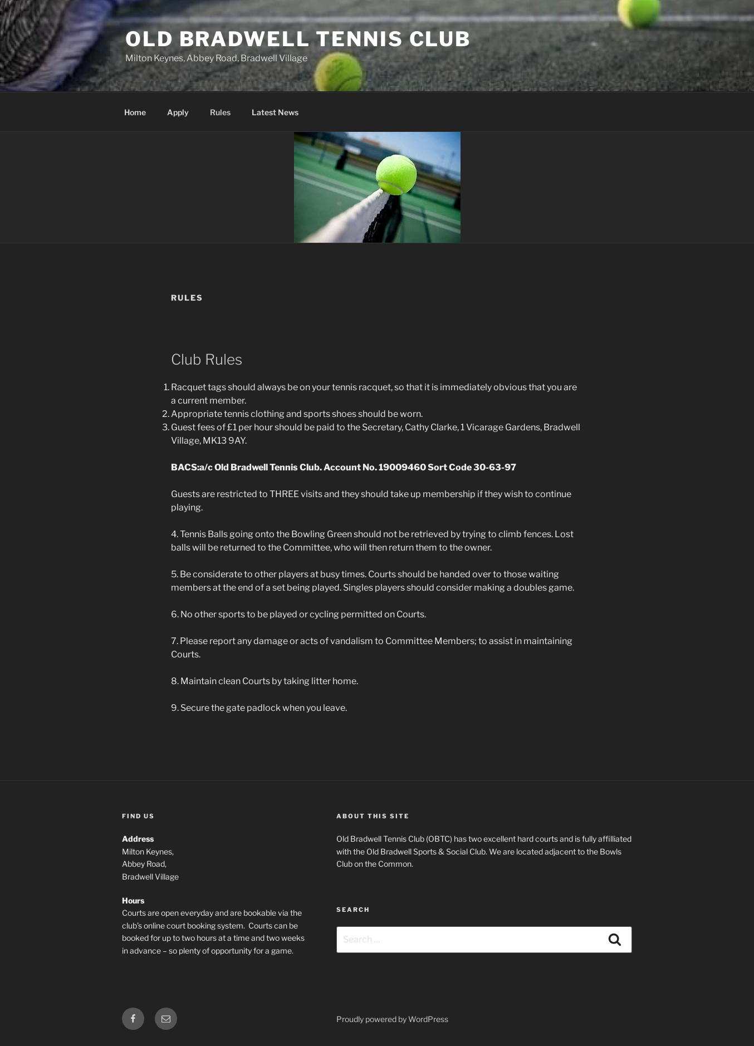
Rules (220, 112)
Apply (178, 112)
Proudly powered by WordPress (392, 1019)
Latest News (275, 112)
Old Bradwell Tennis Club (298, 39)
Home (135, 112)
